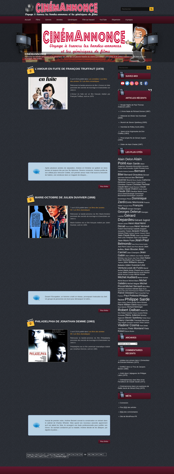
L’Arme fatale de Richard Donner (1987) (135, 111)
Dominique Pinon (124, 199)
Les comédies (93, 79)
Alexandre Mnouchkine (134, 166)
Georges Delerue (129, 211)
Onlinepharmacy (126, 380)
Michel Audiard (127, 277)
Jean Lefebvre (130, 256)
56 (93, 454)
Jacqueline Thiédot (124, 231)
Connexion (124, 403)
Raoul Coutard (142, 305)
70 (28, 456)
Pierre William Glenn (127, 304)
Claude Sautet (142, 189)
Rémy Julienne (132, 315)
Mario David (128, 272)
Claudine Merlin (136, 191)
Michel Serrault (133, 286)
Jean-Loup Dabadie (141, 237)
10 (50, 454)
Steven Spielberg (133, 317)
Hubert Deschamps (125, 229)
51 (73, 454)
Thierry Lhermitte (126, 320)
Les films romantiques (91, 81)
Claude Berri (123, 187)
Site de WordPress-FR (128, 416)
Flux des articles (128, 407)
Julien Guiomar (132, 265)
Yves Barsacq (122, 329)
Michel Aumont (143, 278)
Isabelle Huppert (139, 229)
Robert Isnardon (126, 313)
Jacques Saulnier (134, 233)
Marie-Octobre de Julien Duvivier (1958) (65, 197)
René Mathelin (122, 307)
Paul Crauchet (140, 293)
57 (97, 454)
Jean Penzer (128, 258)
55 (89, 454)
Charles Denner (131, 182)
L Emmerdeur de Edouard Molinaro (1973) (134, 361)
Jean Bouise (131, 249)
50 (69, 454)
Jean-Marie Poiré (126, 240)
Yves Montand (136, 328)
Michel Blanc (134, 281)
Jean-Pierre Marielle (137, 246)
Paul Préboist (131, 295)
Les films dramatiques (82, 210)
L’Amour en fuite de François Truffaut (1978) (69, 68)
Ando (122, 373)
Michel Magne (133, 284)
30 (58, 454)
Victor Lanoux (144, 322)
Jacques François (140, 231)
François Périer (127, 205)
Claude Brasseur (134, 187)
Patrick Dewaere (126, 293)
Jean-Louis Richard (143, 235)
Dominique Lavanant (135, 196)
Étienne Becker (129, 331)
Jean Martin (139, 255)
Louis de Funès (135, 268)
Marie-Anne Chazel (131, 270)
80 (32, 456)
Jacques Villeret (145, 233)
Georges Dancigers (134, 209)
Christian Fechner (141, 184)
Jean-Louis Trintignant (125, 237)
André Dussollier (128, 168)
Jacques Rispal (123, 233)
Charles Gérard (141, 182)
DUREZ (123, 367)
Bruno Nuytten (137, 180)
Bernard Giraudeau (133, 174)
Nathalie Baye (137, 289)
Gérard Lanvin (123, 223)
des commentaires (129, 412)
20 (54, 454)
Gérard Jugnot (142, 220)
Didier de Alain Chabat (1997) (131, 144)
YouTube (103, 20)
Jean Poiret (136, 258)
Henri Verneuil (141, 226)
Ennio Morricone (134, 202)
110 (45, 456)
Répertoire (116, 20)
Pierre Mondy (131, 302)
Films (38, 20)
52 (77, 454)
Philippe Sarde (137, 299)
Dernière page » (62, 456)
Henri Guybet (130, 226)
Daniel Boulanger (129, 194)
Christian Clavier (125, 184)
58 (101, 454)
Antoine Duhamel (128, 171)
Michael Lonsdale (128, 274)
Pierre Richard (142, 302)
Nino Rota (125, 290)
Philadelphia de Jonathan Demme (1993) (65, 321)
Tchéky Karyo (146, 318)
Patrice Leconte (144, 291)
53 (81, 454)
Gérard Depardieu (127, 217)
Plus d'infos (37, 59)
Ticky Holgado (122, 322)
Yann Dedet (144, 326)
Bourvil (129, 180)
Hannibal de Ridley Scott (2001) (132, 127)
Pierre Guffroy (122, 302)
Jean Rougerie (136, 260)
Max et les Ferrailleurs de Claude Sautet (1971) (131, 381)
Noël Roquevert (134, 290)
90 (36, 456)
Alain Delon (125, 159)
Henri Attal (133, 223)
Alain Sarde (133, 163)
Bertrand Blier (130, 178)
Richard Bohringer (135, 307)
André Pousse (139, 168)
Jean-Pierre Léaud (124, 247)
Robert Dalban (129, 310)
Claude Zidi (124, 191)
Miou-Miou (146, 286)
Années (59, 20)
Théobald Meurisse (141, 320)
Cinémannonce (35, 54)
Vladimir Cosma (128, 325)
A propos (129, 20)
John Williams (130, 262)
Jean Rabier (145, 258)
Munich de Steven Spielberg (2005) (133, 122)
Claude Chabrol (131, 189)
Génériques (72, 20)
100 (40, 456)
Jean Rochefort (124, 260)
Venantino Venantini (133, 322)
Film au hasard (88, 20)
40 (62, 454)
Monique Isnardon (125, 289)
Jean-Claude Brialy (127, 235)
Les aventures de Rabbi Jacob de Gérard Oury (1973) (133, 387)
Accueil (28, 20)
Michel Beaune (123, 281)
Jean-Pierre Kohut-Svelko (140, 244)
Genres (48, 20)
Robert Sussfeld (138, 313)
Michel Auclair (139, 274)
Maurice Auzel (138, 272)
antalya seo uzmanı (127, 360)
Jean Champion (133, 253)
